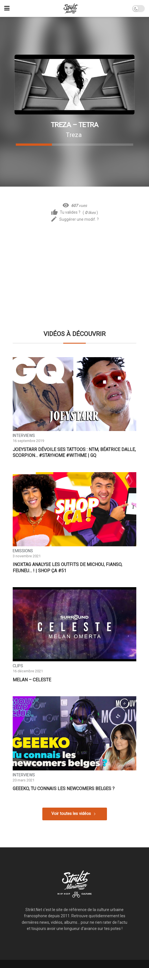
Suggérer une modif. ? (75, 219)
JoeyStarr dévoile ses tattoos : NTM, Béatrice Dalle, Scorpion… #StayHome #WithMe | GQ (74, 452)
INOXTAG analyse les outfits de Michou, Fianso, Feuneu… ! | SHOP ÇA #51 (67, 567)
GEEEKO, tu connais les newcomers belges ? (64, 788)
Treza (74, 134)
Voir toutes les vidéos (71, 813)
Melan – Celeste (32, 679)
